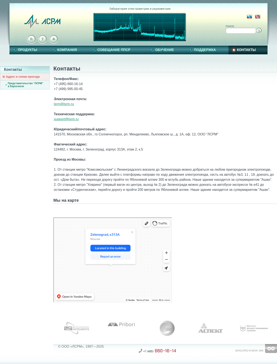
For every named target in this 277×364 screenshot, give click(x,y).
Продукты (27, 50)
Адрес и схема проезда (23, 76)
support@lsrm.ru (66, 119)
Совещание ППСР (113, 50)
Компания (67, 50)
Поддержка (205, 50)
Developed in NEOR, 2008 (249, 351)
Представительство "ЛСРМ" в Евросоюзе (25, 85)
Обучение (164, 50)
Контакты (246, 50)
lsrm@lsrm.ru (64, 104)
